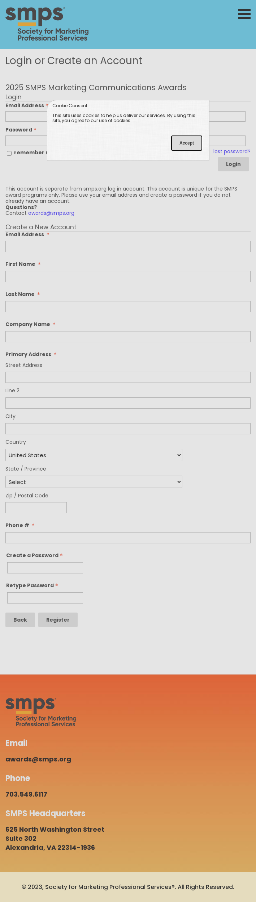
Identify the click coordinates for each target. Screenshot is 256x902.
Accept (186, 143)
